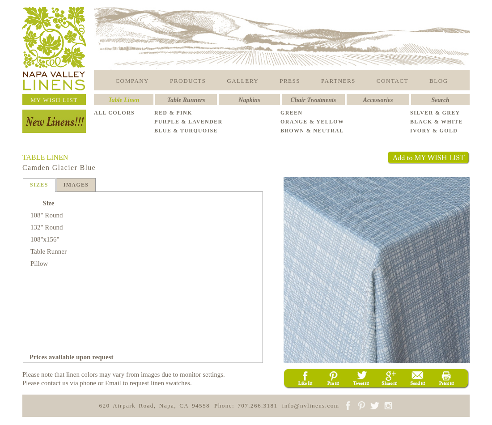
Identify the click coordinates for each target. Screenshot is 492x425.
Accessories (378, 100)
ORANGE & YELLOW (312, 122)
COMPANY (132, 80)
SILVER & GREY (435, 113)
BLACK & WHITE (436, 122)
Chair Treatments (313, 100)
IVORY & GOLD (434, 131)
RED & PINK (173, 113)
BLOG (438, 80)
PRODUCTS (188, 80)
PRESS (290, 80)
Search (440, 100)
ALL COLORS (114, 113)
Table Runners (186, 100)
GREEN (291, 113)
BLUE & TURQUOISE (186, 131)
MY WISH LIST (54, 100)
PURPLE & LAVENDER (188, 122)
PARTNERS (338, 80)
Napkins (249, 100)
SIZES (39, 185)
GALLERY (243, 80)
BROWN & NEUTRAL (312, 131)
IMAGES (76, 185)
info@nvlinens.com (310, 405)
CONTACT (392, 80)
